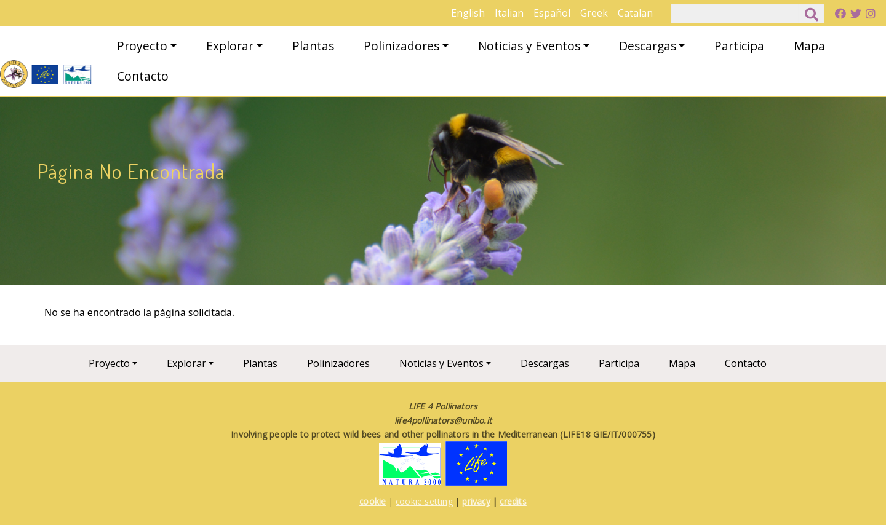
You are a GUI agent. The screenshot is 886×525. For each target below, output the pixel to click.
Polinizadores (401, 46)
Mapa (809, 46)
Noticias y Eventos (529, 46)
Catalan (635, 13)
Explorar (229, 46)
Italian (509, 13)
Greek (594, 13)
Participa (739, 46)
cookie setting (424, 501)
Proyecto (142, 46)
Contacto (143, 76)
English (468, 13)
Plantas (313, 46)
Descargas (647, 46)
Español (551, 13)
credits (513, 501)
